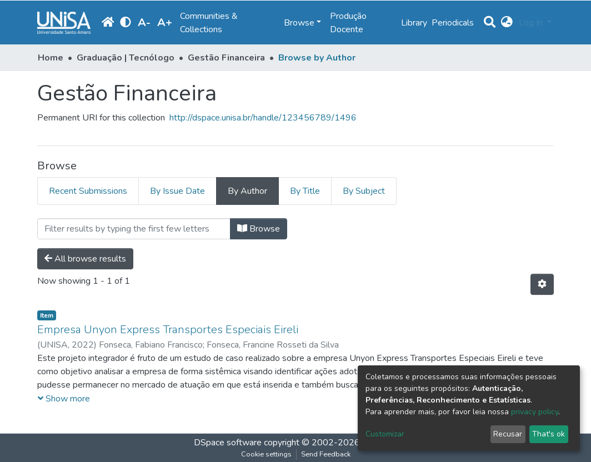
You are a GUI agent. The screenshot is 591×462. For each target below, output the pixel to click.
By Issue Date (177, 191)
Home (50, 58)
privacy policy (534, 411)
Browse (258, 229)
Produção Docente (348, 23)
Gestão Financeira (226, 58)
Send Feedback (325, 454)
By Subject (364, 191)
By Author (247, 191)
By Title (305, 191)
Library (414, 23)
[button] (507, 22)
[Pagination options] (542, 284)
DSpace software (228, 442)
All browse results (85, 259)
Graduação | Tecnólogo (125, 58)
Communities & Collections (209, 23)
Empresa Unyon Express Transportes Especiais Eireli (167, 329)
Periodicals (453, 23)
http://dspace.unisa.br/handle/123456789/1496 (263, 118)
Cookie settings (266, 454)
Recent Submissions (88, 191)
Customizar (384, 434)
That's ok (548, 434)
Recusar (507, 434)
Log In (532, 23)
